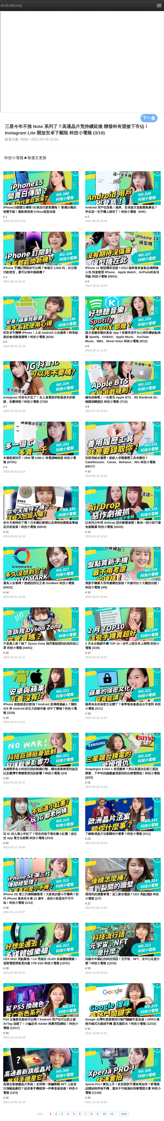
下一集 (149, 118)
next (123, 1113)
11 (112, 1113)
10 (104, 1113)
